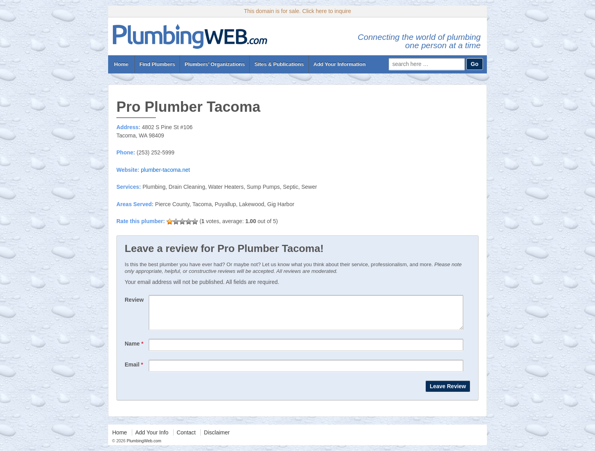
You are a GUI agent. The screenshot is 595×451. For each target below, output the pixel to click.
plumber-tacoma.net (165, 170)
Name (134, 349)
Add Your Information (339, 64)
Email (134, 370)
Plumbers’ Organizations (215, 64)
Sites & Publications (279, 64)
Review (134, 300)
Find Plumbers (157, 64)
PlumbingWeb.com (143, 446)
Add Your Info (151, 438)
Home (121, 64)
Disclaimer (217, 438)
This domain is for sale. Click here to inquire (297, 11)
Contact (186, 438)
